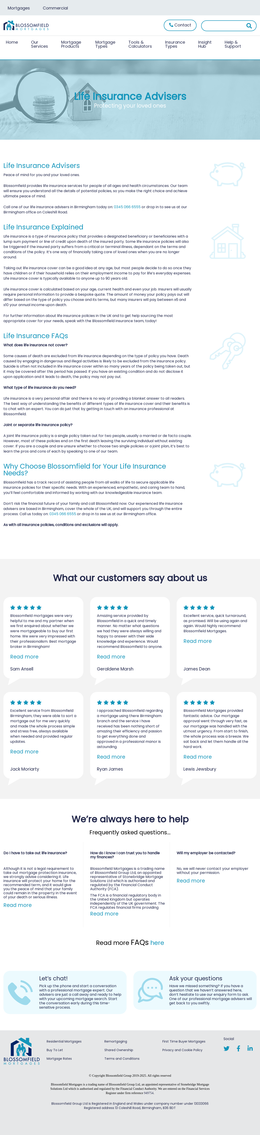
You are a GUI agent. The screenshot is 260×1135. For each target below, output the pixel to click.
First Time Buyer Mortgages (183, 1041)
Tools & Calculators (140, 44)
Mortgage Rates (59, 1058)
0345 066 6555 (127, 207)
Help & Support (233, 44)
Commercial (56, 8)
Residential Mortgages (64, 1041)
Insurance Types (175, 44)
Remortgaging (115, 1041)
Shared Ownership (118, 1049)
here (157, 943)
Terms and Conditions (122, 1058)
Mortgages (19, 8)
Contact (180, 25)
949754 (149, 1093)
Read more (24, 656)
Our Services (39, 44)
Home (12, 42)
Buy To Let (55, 1049)
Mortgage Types (105, 44)
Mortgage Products (71, 44)
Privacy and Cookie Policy (182, 1049)
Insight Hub (205, 44)
